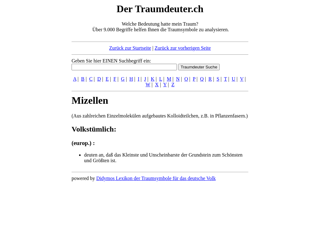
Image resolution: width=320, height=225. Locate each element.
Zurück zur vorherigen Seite (183, 48)
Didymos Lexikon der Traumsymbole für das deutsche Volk (156, 178)
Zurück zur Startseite (130, 48)
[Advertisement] (33, 96)
